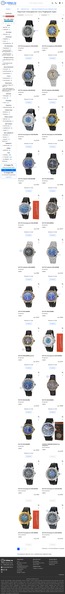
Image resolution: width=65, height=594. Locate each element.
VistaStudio (61, 574)
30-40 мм (6, 112)
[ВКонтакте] (2, 572)
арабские (6, 150)
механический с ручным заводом (7, 54)
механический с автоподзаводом (7, 51)
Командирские (7, 43)
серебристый (7, 128)
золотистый (6, 126)
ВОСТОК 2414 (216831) (48, 178)
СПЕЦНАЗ (6, 29)
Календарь (6, 95)
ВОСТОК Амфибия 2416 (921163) (26, 90)
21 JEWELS (7, 159)
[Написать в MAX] (2, 569)
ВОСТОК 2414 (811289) (24, 400)
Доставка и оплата (21, 562)
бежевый (6, 135)
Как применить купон (38, 562)
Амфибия (6, 39)
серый (5, 130)
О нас (18, 561)
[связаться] (56, 3)
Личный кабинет (53, 561)
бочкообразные (8, 121)
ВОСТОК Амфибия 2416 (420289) (50, 267)
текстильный (7, 73)
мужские (6, 34)
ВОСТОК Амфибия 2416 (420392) (50, 90)
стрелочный (7, 145)
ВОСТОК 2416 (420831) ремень (26, 355)
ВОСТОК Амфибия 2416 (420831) (26, 267)
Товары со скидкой (38, 568)
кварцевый (6, 48)
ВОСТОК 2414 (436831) (48, 223)
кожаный (6, 69)
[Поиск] (40, 3)
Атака (5, 41)
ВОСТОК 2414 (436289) (24, 311)
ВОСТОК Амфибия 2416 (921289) (26, 178)
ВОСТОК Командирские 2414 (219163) (52, 46)
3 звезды (6, 155)
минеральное (7, 78)
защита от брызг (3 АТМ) (7, 86)
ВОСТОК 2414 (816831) (48, 400)
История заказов (53, 562)
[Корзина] (59, 3)
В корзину (28, 58)
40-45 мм (6, 114)
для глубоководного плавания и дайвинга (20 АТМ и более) (8, 90)
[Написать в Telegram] (6, 569)
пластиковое (7, 80)
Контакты (19, 570)
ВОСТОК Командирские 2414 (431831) (52, 532)
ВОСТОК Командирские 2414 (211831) (28, 46)
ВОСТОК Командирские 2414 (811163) (52, 488)
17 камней (7, 157)
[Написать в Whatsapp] (4, 569)
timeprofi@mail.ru (7, 567)
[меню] (62, 3)
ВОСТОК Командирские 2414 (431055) (52, 355)
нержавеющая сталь (8, 60)
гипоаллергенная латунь (7, 64)
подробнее (8, 177)
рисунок (6, 139)
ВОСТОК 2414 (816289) (24, 444)
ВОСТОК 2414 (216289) (48, 311)
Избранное (52, 564)
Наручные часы (25, 9)
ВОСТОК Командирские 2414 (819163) (52, 134)
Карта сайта (36, 564)
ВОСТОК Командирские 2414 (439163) (28, 532)
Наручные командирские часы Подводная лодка (44, 9)
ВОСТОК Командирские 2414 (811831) (28, 488)
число (5, 102)
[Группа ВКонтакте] (5, 170)
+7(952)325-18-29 (7, 565)
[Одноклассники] (12, 170)
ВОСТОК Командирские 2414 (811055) (28, 134)
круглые (6, 119)
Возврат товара (21, 572)
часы (5, 98)
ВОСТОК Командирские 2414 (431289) (28, 223)
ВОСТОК (6, 27)
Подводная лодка (10, 16)
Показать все (5, 141)
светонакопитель (8, 107)
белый (5, 137)
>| (25, 548)
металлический (7, 71)
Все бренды (36, 561)
